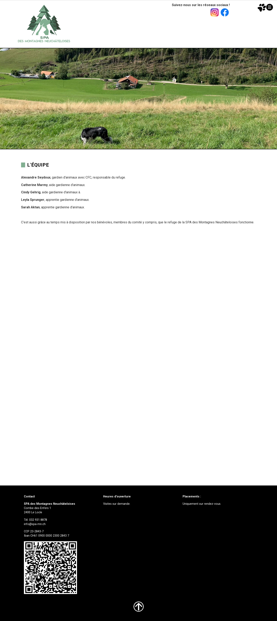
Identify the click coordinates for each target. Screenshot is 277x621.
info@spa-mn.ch (35, 524)
